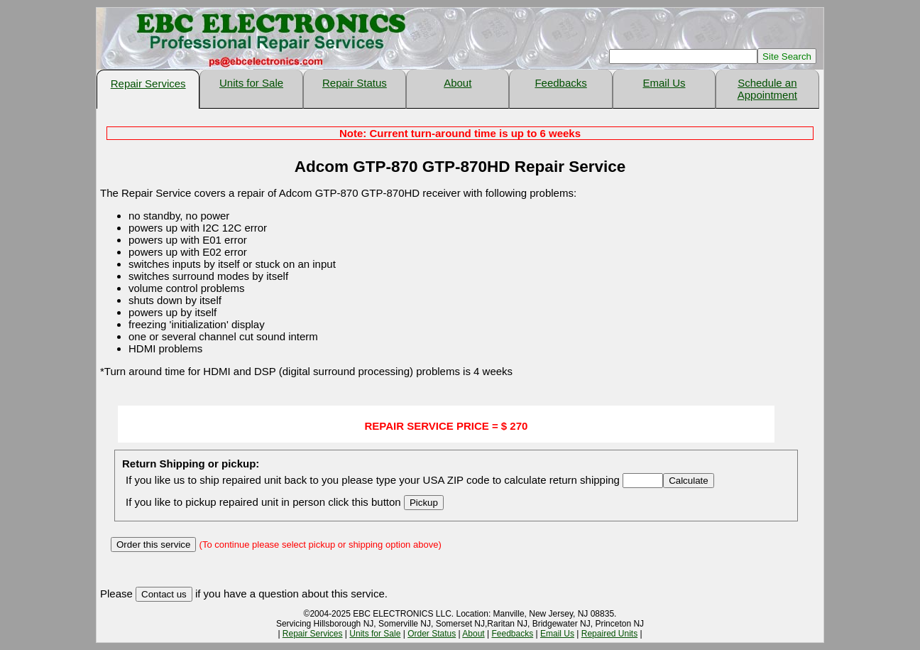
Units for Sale (251, 83)
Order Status (431, 634)
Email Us (663, 83)
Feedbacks (560, 83)
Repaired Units (609, 634)
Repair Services (148, 83)
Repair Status (354, 83)
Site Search (786, 56)
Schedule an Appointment (767, 89)
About (457, 83)
